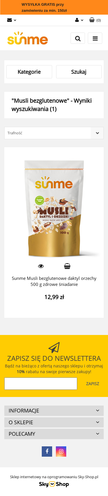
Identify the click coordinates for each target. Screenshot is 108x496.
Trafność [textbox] (14, 132)
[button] (95, 20)
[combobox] (54, 133)
